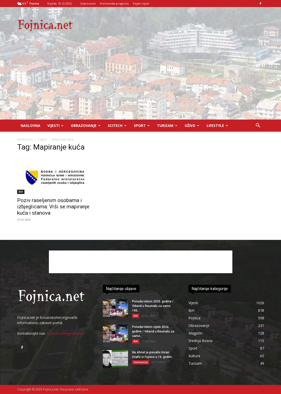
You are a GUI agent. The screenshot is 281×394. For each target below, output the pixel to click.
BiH (21, 191)
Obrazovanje (86, 125)
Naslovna (30, 125)
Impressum (88, 3)
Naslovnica (25, 139)
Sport (142, 125)
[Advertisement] (140, 81)
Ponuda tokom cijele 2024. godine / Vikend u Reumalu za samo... (153, 331)
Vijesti (55, 125)
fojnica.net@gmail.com (65, 333)
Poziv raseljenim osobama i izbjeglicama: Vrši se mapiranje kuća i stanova (53, 206)
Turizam (167, 125)
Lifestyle (217, 125)
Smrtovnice (141, 362)
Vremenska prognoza (114, 3)
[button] (258, 126)
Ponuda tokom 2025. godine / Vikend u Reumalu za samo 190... (152, 306)
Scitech (117, 125)
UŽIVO (192, 125)
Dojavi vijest (141, 3)
